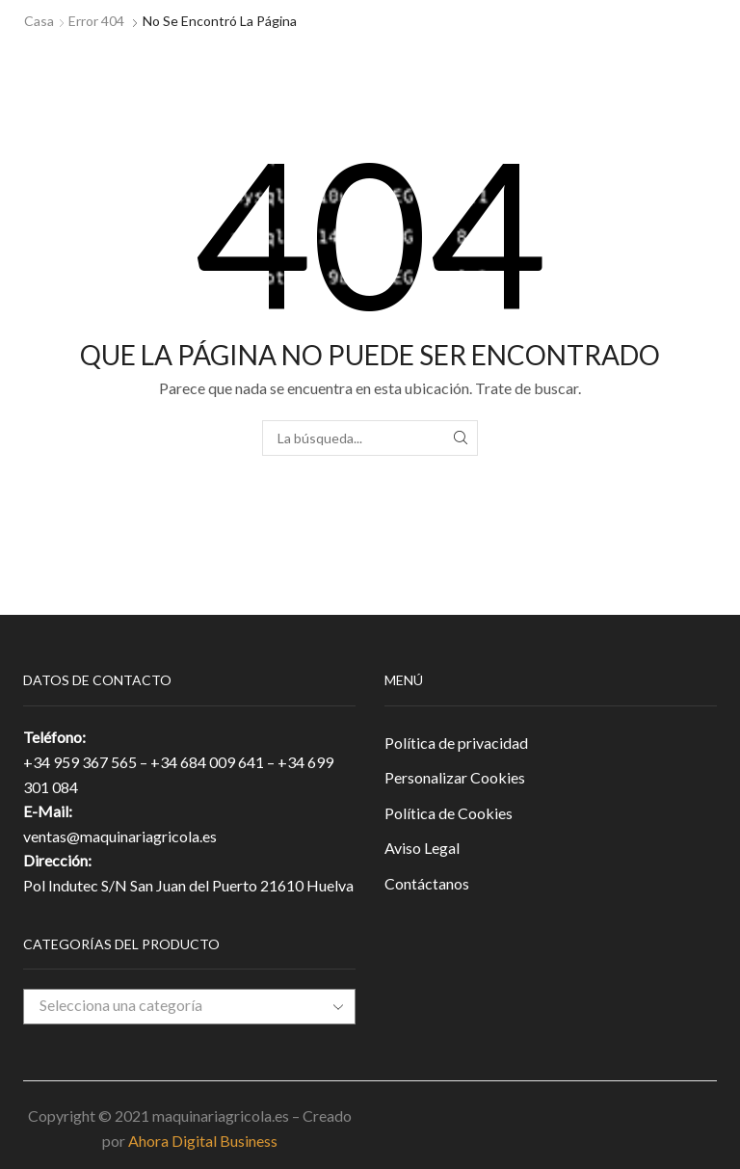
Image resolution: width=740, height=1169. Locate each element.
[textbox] (175, 1006)
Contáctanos (426, 883)
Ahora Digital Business (203, 1140)
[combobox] (189, 1006)
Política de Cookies (448, 813)
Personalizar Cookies (454, 777)
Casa (39, 21)
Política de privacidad (456, 742)
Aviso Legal (422, 847)
